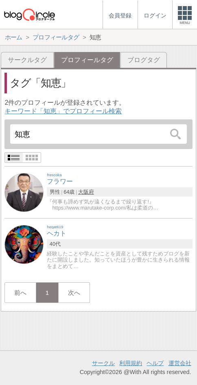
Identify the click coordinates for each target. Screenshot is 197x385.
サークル (103, 363)
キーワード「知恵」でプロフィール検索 (63, 111)
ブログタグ (143, 59)
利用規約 (130, 363)
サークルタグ (27, 59)
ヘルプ (155, 363)
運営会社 (180, 363)
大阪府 (86, 192)
